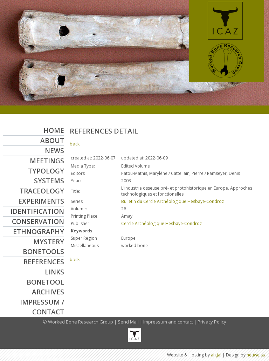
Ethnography (38, 231)
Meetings (47, 160)
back (75, 144)
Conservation (38, 221)
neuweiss (256, 355)
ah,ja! (216, 355)
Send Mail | (130, 322)
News (54, 150)
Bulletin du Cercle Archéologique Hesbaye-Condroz (172, 201)
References (43, 261)
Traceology (42, 191)
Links (54, 272)
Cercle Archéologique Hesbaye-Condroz (161, 223)
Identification (37, 211)
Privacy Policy (212, 322)
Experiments (41, 201)
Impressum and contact (168, 322)
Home (53, 130)
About (52, 140)
